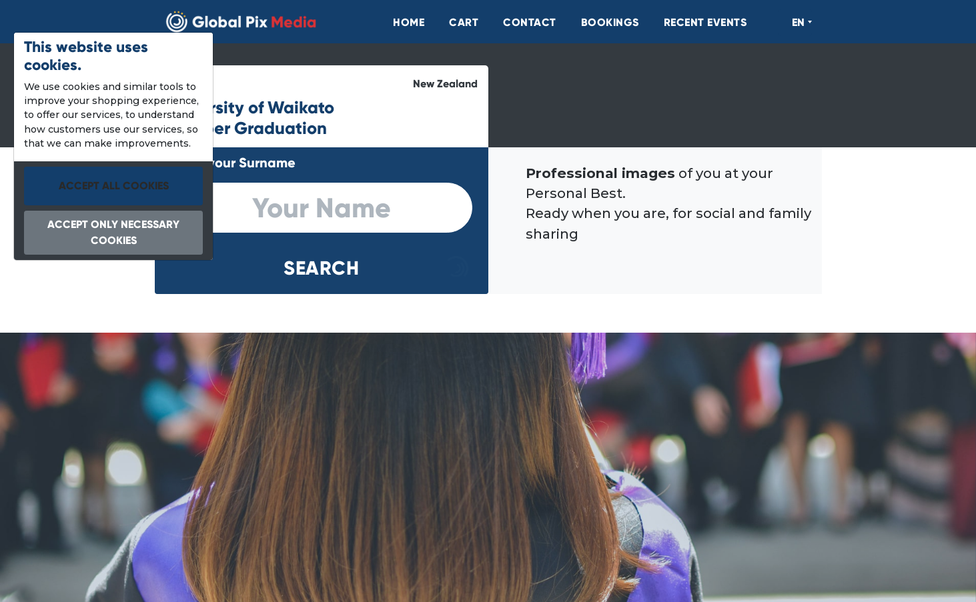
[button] (321, 268)
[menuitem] (402, 22)
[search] (321, 208)
